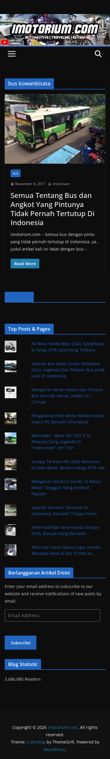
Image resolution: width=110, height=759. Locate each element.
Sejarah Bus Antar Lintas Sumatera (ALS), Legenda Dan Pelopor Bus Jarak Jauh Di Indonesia (67, 370)
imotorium (61, 183)
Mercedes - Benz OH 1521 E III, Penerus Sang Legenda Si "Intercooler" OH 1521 (61, 442)
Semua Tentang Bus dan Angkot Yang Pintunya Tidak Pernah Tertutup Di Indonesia (52, 208)
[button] (55, 129)
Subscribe (21, 643)
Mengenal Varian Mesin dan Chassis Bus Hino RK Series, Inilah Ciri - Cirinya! (67, 396)
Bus (15, 173)
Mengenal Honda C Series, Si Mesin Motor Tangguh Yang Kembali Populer (66, 487)
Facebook (19, 297)
